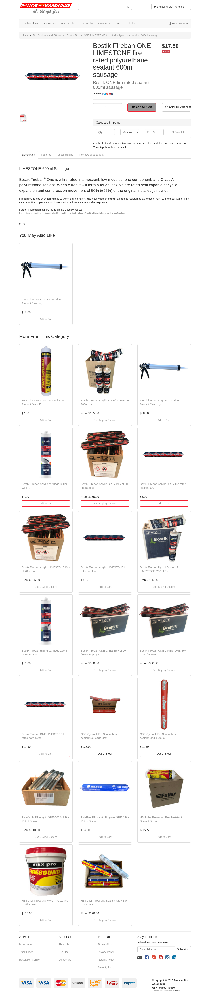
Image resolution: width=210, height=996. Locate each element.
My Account (25, 944)
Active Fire (87, 23)
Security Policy (106, 967)
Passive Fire (68, 23)
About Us (64, 944)
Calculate (178, 132)
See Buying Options (105, 420)
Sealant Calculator (127, 23)
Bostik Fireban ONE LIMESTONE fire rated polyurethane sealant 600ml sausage (112, 35)
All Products (32, 23)
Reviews (91, 154)
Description (28, 154)
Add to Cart (142, 107)
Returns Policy (106, 959)
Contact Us (104, 23)
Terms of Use (105, 944)
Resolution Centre (29, 959)
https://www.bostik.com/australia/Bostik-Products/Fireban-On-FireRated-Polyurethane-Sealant (72, 213)
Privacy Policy (106, 952)
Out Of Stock (105, 753)
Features (46, 154)
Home (25, 35)
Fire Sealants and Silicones (48, 35)
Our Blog (64, 952)
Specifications (65, 154)
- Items (169, 6)
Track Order (26, 952)
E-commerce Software (162, 991)
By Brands (50, 23)
